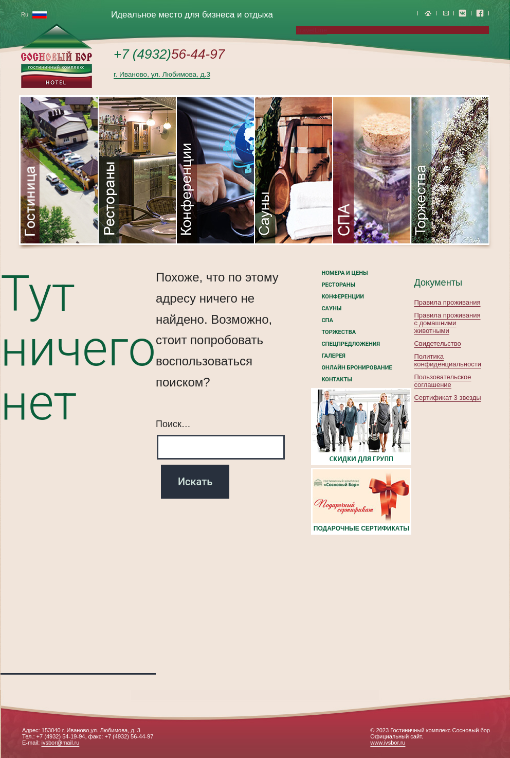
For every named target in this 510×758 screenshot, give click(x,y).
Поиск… (173, 424)
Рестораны (338, 284)
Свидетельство (437, 343)
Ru (34, 14)
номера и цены (344, 273)
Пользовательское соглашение (442, 381)
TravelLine (311, 30)
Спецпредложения (350, 344)
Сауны (331, 308)
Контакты (336, 379)
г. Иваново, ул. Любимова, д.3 (162, 74)
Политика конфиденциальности (447, 360)
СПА (327, 320)
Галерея (333, 355)
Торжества (338, 332)
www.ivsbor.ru (387, 742)
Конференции (342, 296)
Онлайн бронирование (356, 367)
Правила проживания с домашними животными (447, 322)
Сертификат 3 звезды (447, 397)
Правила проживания (447, 302)
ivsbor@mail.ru (60, 742)
